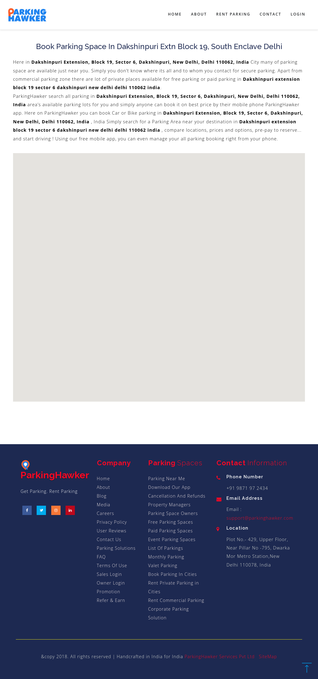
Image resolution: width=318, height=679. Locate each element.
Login (298, 14)
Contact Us (109, 539)
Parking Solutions (116, 548)
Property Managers (169, 505)
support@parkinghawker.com (259, 518)
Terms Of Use (112, 565)
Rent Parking (233, 14)
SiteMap (268, 656)
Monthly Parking (166, 557)
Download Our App (169, 487)
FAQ (101, 557)
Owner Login (111, 583)
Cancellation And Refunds (177, 496)
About (199, 14)
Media (104, 505)
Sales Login (109, 574)
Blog (102, 496)
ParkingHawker (54, 470)
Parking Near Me (166, 478)
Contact (270, 14)
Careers (105, 513)
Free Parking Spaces (170, 522)
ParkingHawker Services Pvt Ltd (219, 656)
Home (175, 14)
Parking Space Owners (173, 513)
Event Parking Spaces (172, 539)
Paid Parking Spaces (170, 531)
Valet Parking (162, 565)
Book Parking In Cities (172, 574)
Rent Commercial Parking (176, 600)
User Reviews (111, 531)
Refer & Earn (111, 600)
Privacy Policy (112, 522)
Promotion (108, 592)
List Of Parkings (165, 548)
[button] (136, 209)
